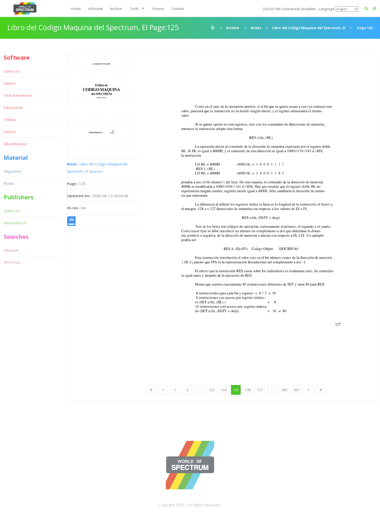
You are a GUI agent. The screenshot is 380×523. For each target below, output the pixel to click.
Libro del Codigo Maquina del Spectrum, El (308, 27)
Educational (13, 107)
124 (224, 389)
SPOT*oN (12, 262)
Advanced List (15, 222)
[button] (374, 8)
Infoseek (95, 8)
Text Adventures (18, 95)
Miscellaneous (15, 143)
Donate (178, 8)
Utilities (10, 119)
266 (284, 389)
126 (248, 389)
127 (260, 389)
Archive (116, 8)
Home (76, 8)
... (199, 389)
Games (10, 83)
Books (256, 27)
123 (211, 389)
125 (236, 389)
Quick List (12, 71)
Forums (158, 8)
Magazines (13, 171)
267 (296, 389)
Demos (10, 131)
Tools (134, 8)
